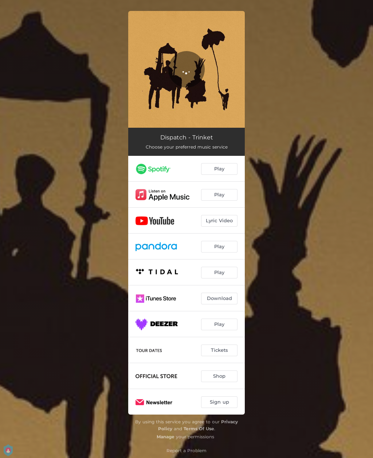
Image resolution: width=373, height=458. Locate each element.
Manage (165, 436)
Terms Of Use (199, 428)
